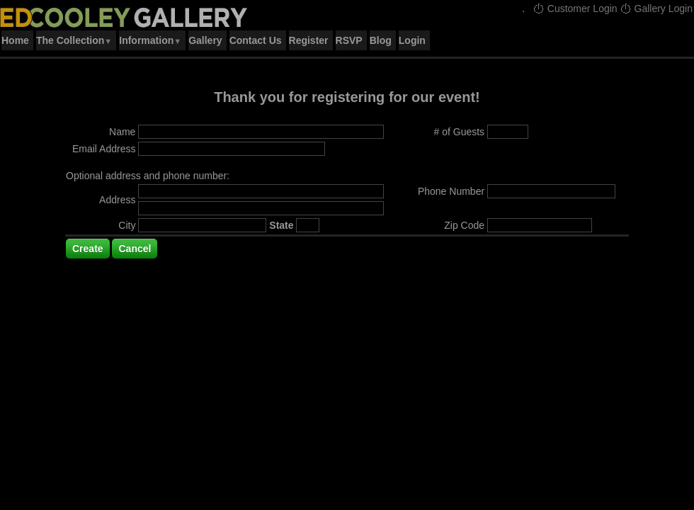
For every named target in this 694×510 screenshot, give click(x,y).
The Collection (74, 40)
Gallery (205, 40)
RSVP (349, 40)
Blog (381, 40)
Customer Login (575, 8)
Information (150, 40)
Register (309, 40)
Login (412, 40)
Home (15, 40)
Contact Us (255, 40)
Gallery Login (656, 8)
